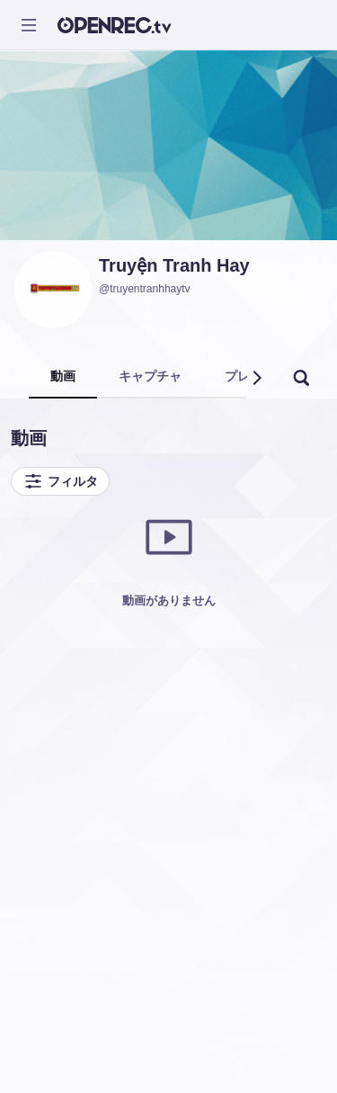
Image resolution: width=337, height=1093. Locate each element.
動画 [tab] (62, 376)
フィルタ (60, 481)
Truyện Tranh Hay (174, 265)
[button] (256, 378)
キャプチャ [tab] (150, 376)
